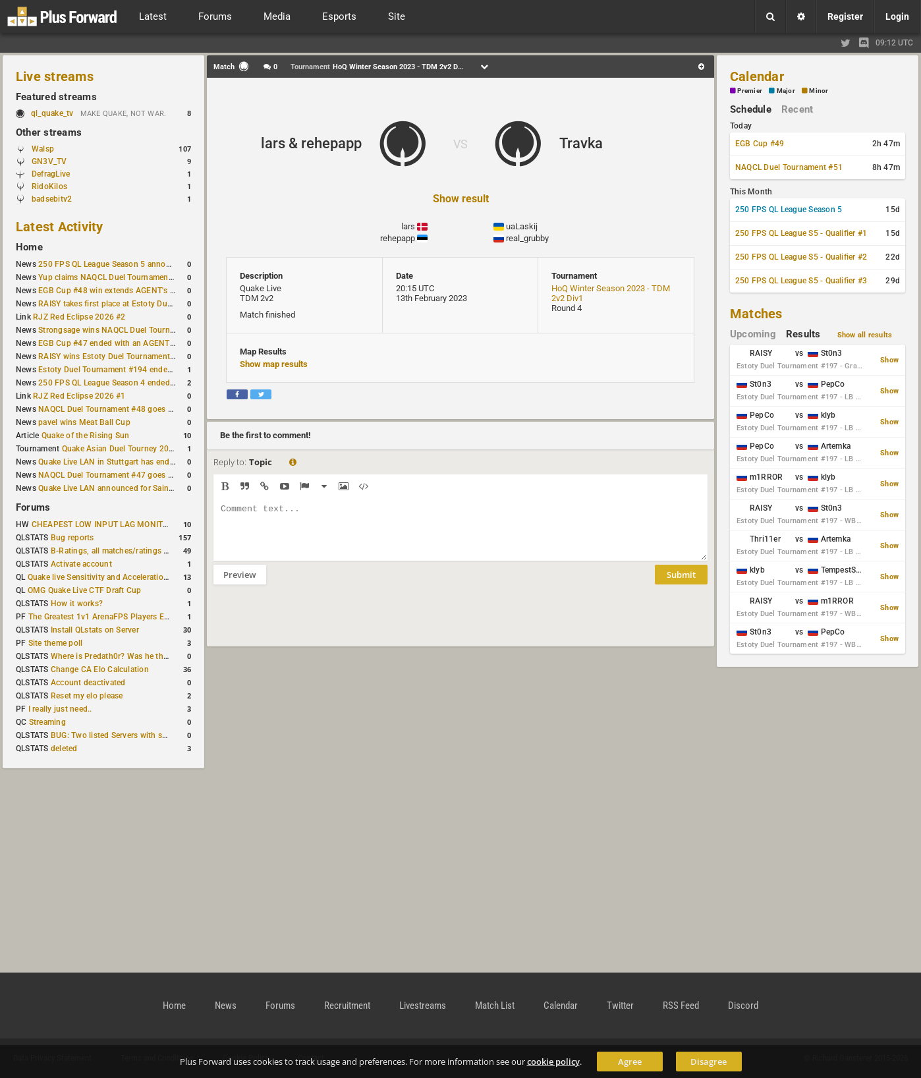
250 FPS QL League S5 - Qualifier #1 (801, 233)
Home (29, 247)
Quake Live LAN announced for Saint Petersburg (126, 488)
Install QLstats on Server (95, 630)
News (226, 1005)
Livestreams (422, 1005)
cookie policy (553, 1061)
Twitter (620, 1005)
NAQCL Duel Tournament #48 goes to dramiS (120, 409)
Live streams (55, 76)
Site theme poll (55, 643)
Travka (581, 143)
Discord (743, 1005)
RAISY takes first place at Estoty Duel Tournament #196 (139, 303)
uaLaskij (522, 226)
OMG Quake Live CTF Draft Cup (85, 590)
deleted (64, 748)
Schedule (750, 109)
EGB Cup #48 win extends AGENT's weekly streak (128, 290)
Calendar (757, 76)
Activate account (81, 564)
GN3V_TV (49, 161)
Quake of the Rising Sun (86, 435)
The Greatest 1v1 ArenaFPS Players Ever (101, 616)
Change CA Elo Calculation (100, 669)
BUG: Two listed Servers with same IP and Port (136, 735)
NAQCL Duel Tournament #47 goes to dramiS (120, 475)
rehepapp (397, 238)
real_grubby (527, 238)
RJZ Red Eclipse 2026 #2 (79, 317)
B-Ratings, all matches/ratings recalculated (129, 550)
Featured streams (56, 97)
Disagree (708, 1061)
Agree (630, 1061)
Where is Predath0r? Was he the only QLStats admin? (147, 656)
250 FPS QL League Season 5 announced (113, 264)
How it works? (77, 603)
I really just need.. (60, 709)
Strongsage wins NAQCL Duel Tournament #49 (123, 330)
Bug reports (72, 537)
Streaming (47, 722)
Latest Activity (59, 227)
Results (803, 334)
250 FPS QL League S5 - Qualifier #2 (801, 257)
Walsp (43, 149)
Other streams (49, 132)
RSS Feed (681, 1005)
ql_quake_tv (52, 113)
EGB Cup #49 (760, 143)
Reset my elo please (87, 695)
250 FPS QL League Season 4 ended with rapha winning (140, 382)
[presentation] (313, 624)
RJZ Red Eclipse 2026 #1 (79, 396)
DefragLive (51, 174)
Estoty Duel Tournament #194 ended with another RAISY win (149, 369)
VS (460, 144)
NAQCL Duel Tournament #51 (789, 167)
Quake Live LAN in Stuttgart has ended (108, 462)
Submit (681, 584)
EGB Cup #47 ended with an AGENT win (111, 343)
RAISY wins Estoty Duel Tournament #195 (114, 356)
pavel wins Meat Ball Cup (84, 422)
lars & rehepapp (311, 143)
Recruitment (347, 1005)
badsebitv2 (52, 199)
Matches (756, 314)
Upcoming (753, 334)
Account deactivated (88, 682)
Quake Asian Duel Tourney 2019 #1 (126, 448)
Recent (797, 109)
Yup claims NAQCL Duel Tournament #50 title (121, 277)
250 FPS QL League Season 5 (788, 209)
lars (408, 226)
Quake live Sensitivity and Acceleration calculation (119, 577)
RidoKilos (49, 186)
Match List (495, 1005)
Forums (33, 507)
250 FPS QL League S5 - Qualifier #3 (801, 280)
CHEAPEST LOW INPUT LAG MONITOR (103, 524)
